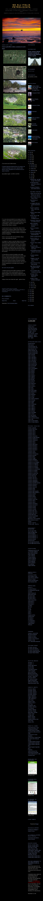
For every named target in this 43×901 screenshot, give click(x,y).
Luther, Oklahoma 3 (32, 698)
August (32, 172)
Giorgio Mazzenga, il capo (33, 727)
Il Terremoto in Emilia (35, 105)
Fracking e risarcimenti (32, 436)
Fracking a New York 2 (32, 511)
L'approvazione (31, 623)
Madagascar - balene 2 (32, 336)
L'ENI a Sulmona (31, 380)
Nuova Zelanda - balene (33, 333)
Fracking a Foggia (31, 458)
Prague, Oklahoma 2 (32, 697)
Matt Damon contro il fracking (34, 518)
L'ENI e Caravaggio (32, 412)
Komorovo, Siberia (32, 688)
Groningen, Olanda (32, 690)
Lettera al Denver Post (32, 751)
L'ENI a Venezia (34, 142)
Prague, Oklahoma (32, 695)
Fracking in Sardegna (32, 459)
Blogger (37, 823)
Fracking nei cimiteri (32, 498)
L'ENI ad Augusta (31, 367)
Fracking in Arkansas (32, 485)
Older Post (24, 300)
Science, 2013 (31, 722)
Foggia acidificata (31, 565)
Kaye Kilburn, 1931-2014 (35, 191)
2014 (30, 289)
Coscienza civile (31, 755)
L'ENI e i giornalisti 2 (32, 358)
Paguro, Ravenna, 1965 (33, 849)
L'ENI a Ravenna (31, 369)
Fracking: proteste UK (32, 474)
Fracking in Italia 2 (32, 502)
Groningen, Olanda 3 (32, 693)
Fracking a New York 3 (32, 513)
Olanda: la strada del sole (35, 236)
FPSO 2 (29, 613)
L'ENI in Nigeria (31, 405)
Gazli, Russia (30, 699)
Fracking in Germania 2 (33, 504)
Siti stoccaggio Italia (32, 530)
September (33, 170)
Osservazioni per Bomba (33, 752)
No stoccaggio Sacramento (33, 541)
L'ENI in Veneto (31, 393)
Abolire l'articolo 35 (32, 593)
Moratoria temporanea (32, 673)
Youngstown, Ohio (31, 705)
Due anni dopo (31, 668)
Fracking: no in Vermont (33, 466)
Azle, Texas (30, 704)
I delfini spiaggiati (31, 670)
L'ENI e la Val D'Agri (32, 365)
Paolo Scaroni (31, 345)
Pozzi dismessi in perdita (33, 674)
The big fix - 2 (31, 663)
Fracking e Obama (32, 517)
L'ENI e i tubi (30, 419)
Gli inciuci (30, 606)
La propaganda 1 (31, 620)
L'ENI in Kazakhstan (32, 404)
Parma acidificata (31, 561)
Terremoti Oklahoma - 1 (33, 535)
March (32, 284)
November (33, 166)
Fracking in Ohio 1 (32, 430)
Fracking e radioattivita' (32, 480)
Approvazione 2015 (32, 594)
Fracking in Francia (32, 506)
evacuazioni (16, 289)
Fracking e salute (31, 488)
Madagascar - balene (32, 335)
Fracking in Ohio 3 (32, 433)
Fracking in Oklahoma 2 (33, 440)
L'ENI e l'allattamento (32, 416)
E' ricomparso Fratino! (35, 92)
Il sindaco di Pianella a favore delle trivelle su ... (35, 188)
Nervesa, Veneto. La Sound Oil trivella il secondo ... (34, 239)
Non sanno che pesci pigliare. (8, 267)
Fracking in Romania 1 (32, 445)
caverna (10, 289)
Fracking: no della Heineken (33, 437)
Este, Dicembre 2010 (32, 581)
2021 (30, 152)
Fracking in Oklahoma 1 (33, 438)
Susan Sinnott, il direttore (33, 577)
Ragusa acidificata (32, 559)
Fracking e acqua (31, 489)
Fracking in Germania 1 (33, 503)
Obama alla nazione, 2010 (33, 683)
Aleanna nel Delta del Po (33, 580)
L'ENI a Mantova (31, 378)
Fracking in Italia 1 (32, 500)
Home (14, 300)
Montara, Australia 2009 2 (33, 846)
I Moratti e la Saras (32, 636)
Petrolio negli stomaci (32, 665)
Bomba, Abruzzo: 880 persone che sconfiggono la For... (34, 217)
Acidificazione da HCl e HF (33, 550)
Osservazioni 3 (31, 601)
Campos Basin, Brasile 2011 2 (34, 857)
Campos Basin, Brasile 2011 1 (34, 855)
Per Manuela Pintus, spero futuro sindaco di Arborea (35, 184)
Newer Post (4, 300)
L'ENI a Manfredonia (32, 391)
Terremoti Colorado (32, 539)
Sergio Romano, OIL (32, 349)
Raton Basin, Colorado (32, 712)
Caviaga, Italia (31, 715)
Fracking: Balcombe (32, 475)
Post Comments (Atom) (12, 303)
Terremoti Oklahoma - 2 (33, 536)
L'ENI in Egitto (31, 402)
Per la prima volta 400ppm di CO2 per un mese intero (35, 247)
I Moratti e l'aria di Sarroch (33, 638)
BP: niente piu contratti (32, 679)
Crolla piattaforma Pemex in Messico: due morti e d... (35, 252)
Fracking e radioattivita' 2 (33, 481)
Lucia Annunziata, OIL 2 (33, 347)
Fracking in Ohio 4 (32, 434)
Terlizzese (30, 624)
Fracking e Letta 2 (31, 442)
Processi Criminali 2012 (33, 351)
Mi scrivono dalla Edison (35, 231)
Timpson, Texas (31, 713)
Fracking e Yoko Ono (32, 477)
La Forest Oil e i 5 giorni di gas (34, 737)
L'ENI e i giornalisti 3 (32, 360)
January (32, 287)
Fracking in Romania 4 (32, 449)
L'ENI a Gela (30, 387)
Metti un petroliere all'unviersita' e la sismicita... (34, 225)
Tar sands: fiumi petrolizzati (33, 650)
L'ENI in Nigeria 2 (31, 406)
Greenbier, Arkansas (32, 706)
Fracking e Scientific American (34, 482)
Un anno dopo (31, 666)
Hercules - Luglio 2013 (32, 676)
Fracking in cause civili (32, 499)
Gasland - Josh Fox (32, 522)
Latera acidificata (31, 555)
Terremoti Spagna (31, 533)
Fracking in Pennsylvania (33, 453)
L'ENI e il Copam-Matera (33, 420)
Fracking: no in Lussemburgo (34, 469)
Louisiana (4, 290)
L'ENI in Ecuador (31, 411)
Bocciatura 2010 (31, 595)
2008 (30, 300)
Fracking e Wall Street (32, 429)
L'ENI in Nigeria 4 (31, 409)
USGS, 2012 (30, 720)
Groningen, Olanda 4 (32, 694)
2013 (30, 291)
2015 (30, 163)
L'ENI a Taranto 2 (31, 375)
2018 (30, 157)
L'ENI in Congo (31, 397)
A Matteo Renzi (31, 326)
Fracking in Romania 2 (32, 447)
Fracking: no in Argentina (33, 463)
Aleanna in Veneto (32, 579)
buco (7, 289)
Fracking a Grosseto (32, 455)
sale (13, 290)
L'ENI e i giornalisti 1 (32, 357)
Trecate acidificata (31, 557)
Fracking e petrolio (32, 496)
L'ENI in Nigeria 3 (31, 408)
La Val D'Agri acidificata (33, 551)
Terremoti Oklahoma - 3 (33, 537)
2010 (30, 297)
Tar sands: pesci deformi (33, 648)
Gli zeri (29, 608)
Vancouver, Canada (32, 711)
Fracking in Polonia (32, 507)
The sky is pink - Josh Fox (33, 524)
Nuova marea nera (32, 672)
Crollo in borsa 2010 (32, 600)
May (32, 177)
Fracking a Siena (31, 456)
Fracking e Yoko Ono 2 (32, 478)
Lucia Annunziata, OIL (32, 346)
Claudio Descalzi (31, 343)
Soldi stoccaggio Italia (32, 532)
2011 (30, 295)
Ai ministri (30, 591)
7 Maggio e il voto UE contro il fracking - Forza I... (34, 260)
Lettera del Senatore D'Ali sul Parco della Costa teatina (35, 138)
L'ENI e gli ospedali (32, 415)
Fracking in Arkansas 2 (32, 484)
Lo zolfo (29, 609)
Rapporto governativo (32, 680)
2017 (30, 159)
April (32, 282)
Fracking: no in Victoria (32, 471)
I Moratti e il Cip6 (31, 640)
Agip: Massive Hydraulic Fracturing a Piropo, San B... (35, 267)
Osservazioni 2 (31, 602)
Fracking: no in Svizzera (33, 460)
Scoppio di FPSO (31, 615)
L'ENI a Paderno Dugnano (33, 398)
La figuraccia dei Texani (33, 729)
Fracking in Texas (31, 451)
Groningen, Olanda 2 (32, 691)
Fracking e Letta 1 (31, 441)
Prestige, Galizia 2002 (32, 853)
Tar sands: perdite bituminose (34, 651)
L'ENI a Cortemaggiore (32, 368)
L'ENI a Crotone (31, 384)
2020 (30, 154)
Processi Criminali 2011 (33, 353)
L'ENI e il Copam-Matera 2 (33, 422)
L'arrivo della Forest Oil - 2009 (34, 753)
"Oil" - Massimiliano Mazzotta (34, 641)
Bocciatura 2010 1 (31, 597)
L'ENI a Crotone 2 (31, 386)
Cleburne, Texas (31, 701)
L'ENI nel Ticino (31, 382)
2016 (30, 161)
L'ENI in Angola (31, 401)
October (32, 168)
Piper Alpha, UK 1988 (32, 847)
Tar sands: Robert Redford (33, 652)
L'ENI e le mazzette (32, 361)
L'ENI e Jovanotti (31, 354)
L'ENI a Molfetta (31, 371)
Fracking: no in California (33, 464)
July (31, 174)
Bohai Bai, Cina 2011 (32, 854)
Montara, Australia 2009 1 (33, 844)
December (33, 164)
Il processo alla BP (32, 677)
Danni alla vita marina (32, 328)
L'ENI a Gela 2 (31, 389)
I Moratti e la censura (32, 637)
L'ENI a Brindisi (31, 379)
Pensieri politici (34, 130)
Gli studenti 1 (30, 617)
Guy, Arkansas (31, 708)
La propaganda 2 (31, 622)
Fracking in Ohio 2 (32, 431)
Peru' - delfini (30, 337)
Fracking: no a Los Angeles (33, 462)
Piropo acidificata (31, 554)
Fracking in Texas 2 (32, 452)
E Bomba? (30, 749)
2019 (30, 156)
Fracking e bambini (32, 493)
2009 (30, 299)
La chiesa (30, 605)
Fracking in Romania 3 (32, 448)
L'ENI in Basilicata (31, 394)
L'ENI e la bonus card (32, 364)
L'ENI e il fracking (31, 356)
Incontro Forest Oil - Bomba (33, 730)
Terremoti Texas (31, 540)
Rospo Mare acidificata (32, 553)
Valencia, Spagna (31, 717)
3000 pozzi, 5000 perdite (33, 681)
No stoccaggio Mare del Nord (34, 543)
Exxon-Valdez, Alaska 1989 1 (34, 851)
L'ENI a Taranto (31, 373)
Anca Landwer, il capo (32, 576)
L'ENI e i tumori (31, 413)
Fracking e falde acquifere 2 (33, 492)
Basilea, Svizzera (31, 716)
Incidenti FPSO (31, 616)
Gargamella (22, 289)
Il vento (29, 611)
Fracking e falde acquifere (33, 491)
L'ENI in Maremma (32, 383)
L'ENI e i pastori (31, 395)
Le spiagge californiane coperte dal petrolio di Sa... (35, 205)
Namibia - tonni (31, 332)
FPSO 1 (29, 612)
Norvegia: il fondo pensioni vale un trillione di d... (34, 275)
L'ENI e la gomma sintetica (33, 417)
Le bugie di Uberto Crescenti (34, 741)
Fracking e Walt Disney (32, 444)
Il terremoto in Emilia (32, 574)
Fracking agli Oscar (32, 514)
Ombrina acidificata (32, 558)
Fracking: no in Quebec (33, 470)
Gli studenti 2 (30, 619)
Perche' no (30, 587)
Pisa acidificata (31, 564)
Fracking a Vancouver (32, 487)
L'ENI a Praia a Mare (32, 390)
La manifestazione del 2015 (33, 590)
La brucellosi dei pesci (32, 669)
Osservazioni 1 (31, 604)
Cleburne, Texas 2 (31, 702)
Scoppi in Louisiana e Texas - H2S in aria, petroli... (34, 209)
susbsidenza (5, 291)
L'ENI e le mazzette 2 (32, 362)
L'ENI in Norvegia (31, 400)
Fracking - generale (32, 427)
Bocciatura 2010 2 (31, 598)
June (32, 175)
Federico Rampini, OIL (32, 350)
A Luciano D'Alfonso (32, 589)
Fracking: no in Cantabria (33, 467)
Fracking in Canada (32, 509)
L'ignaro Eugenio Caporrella (33, 742)
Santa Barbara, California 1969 (34, 850)
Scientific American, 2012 (33, 719)
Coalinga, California (32, 709)
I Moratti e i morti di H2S (33, 633)
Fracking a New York (32, 510)
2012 (30, 293)
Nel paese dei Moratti (32, 634)
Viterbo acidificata (31, 562)
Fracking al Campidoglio (33, 515)
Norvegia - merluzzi (32, 331)
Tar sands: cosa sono (32, 647)
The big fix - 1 (31, 662)
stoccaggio (17, 290)
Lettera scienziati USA (32, 329)
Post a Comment (5, 298)
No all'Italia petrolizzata (21, 6)
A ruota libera (34, 111)
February (32, 285)
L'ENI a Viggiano (31, 376)
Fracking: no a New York (33, 473)
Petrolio (9, 290)
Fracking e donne (31, 495)
